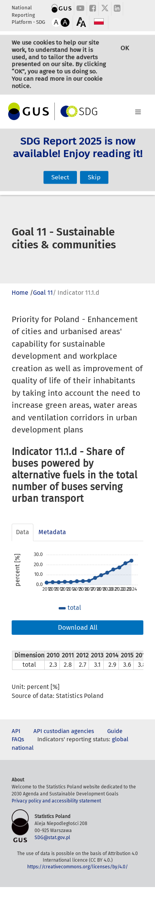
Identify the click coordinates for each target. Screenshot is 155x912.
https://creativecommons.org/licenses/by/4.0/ (77, 866)
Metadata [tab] (52, 532)
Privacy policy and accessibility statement (56, 801)
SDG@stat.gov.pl (52, 837)
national (22, 747)
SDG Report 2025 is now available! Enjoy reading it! (78, 154)
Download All (78, 627)
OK (124, 56)
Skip (94, 168)
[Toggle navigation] (77, 110)
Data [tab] (22, 532)
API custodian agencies (63, 731)
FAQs (18, 739)
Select (60, 168)
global (120, 739)
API (16, 731)
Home (20, 292)
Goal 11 (43, 292)
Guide (114, 731)
